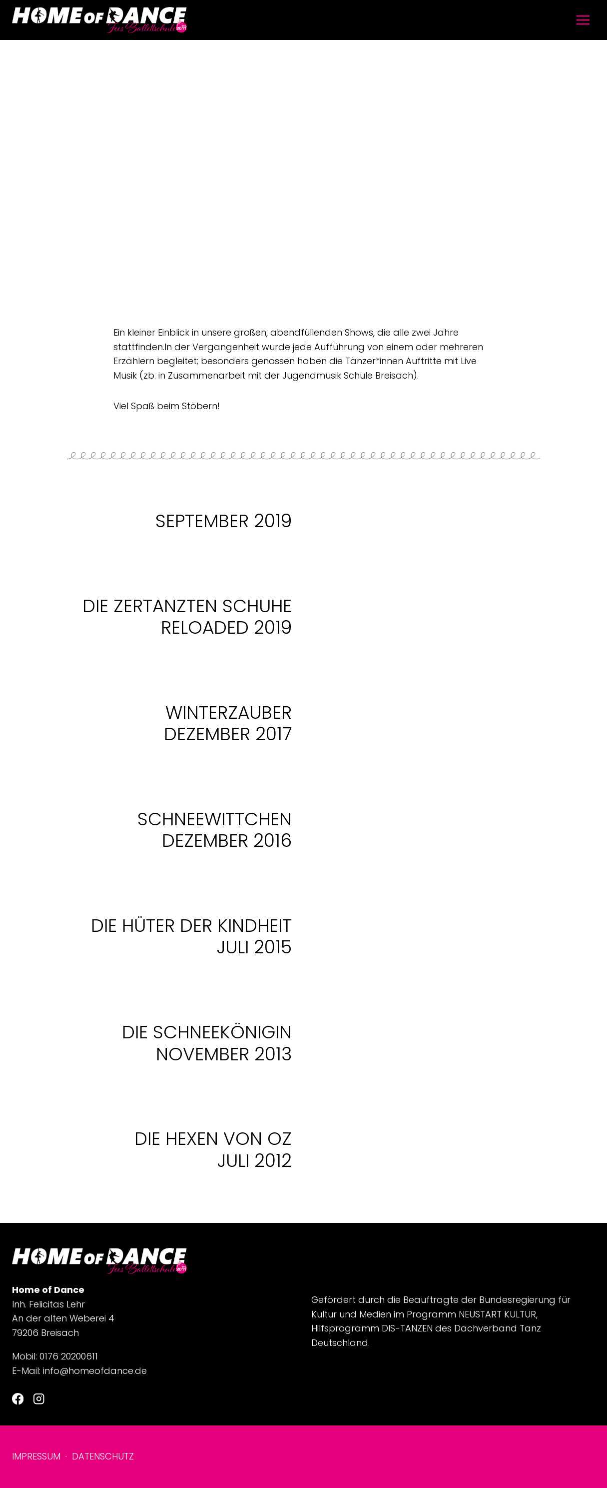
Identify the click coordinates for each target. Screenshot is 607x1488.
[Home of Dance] (99, 20)
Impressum (36, 1456)
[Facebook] (17, 1399)
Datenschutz (103, 1456)
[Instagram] (38, 1399)
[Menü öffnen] (583, 20)
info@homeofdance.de (95, 1370)
